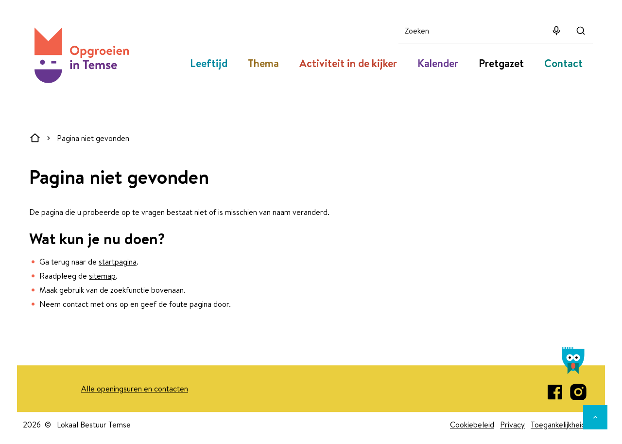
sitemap (102, 275)
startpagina (118, 261)
